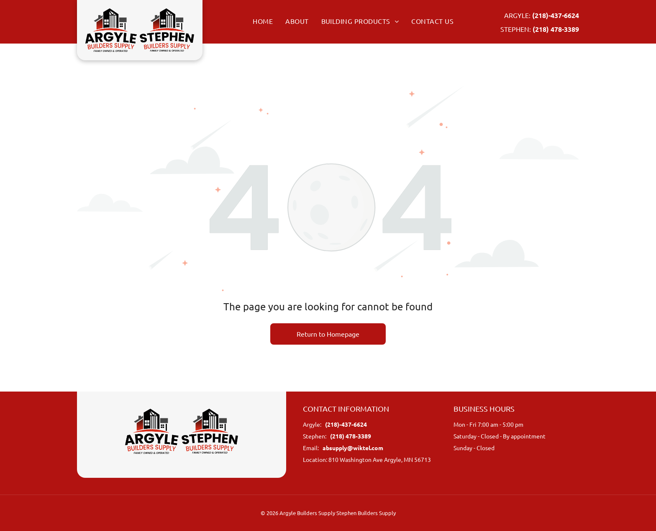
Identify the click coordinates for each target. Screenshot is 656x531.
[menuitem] (256, 21)
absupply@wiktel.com (353, 447)
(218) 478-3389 (556, 29)
